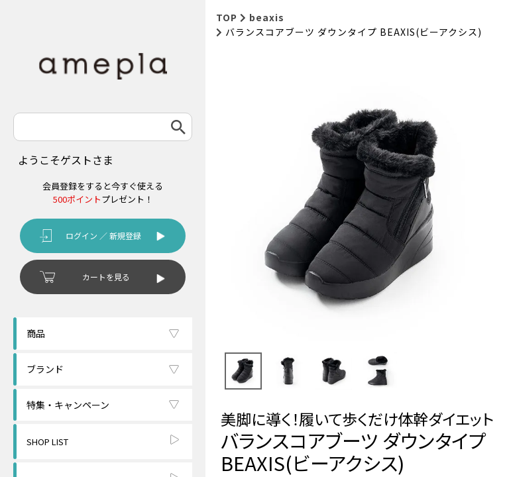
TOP (226, 17)
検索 (178, 126)
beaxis (266, 17)
